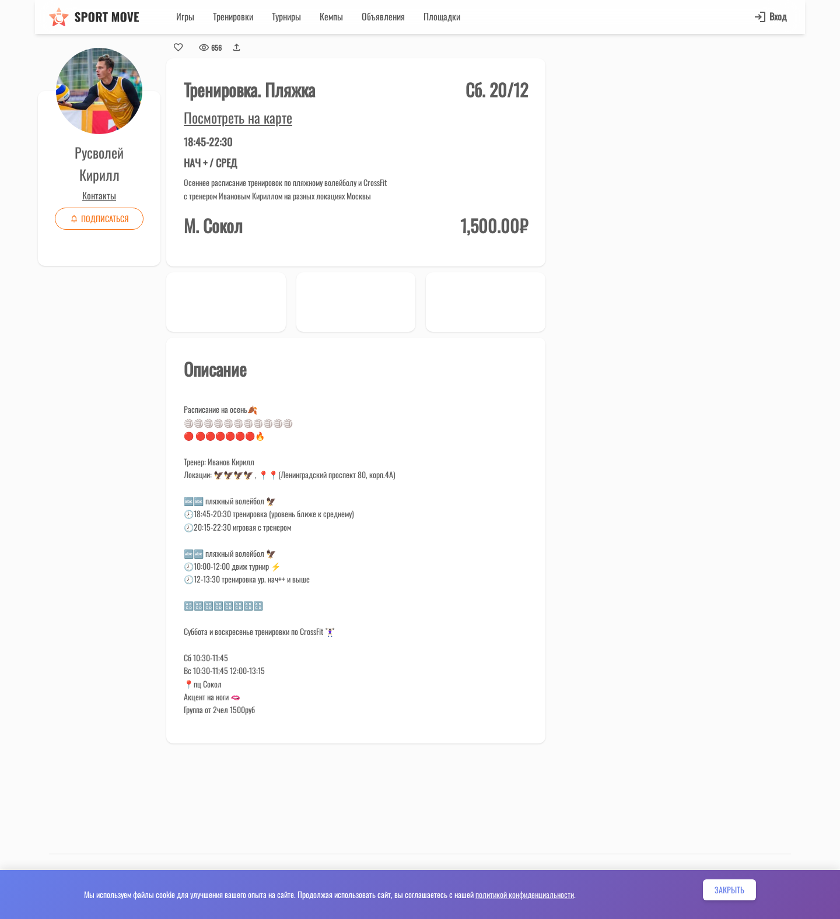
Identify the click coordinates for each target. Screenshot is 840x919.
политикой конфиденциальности (524, 894)
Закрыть (729, 889)
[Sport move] (94, 17)
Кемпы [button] (331, 16)
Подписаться (99, 218)
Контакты (99, 195)
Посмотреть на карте (238, 117)
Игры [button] (185, 16)
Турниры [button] (286, 16)
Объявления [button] (383, 16)
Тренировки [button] (233, 16)
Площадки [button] (442, 16)
